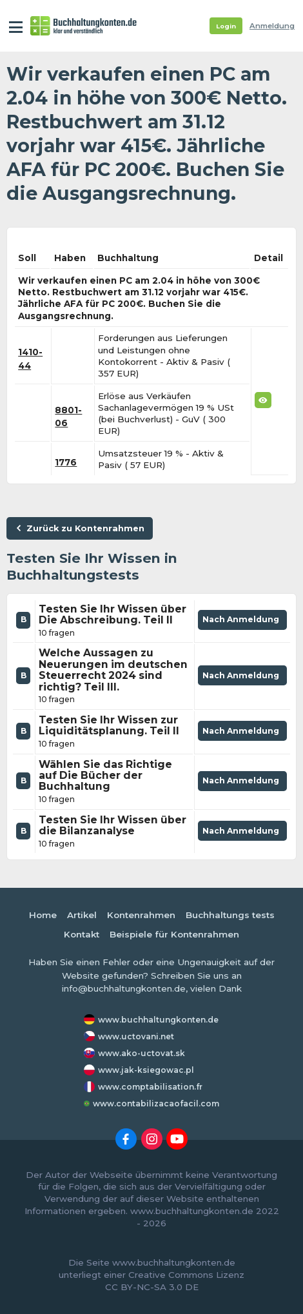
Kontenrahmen (141, 915)
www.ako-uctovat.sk (141, 1053)
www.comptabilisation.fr (150, 1087)
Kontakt (81, 934)
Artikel (82, 915)
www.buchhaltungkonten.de (158, 1020)
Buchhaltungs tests (230, 915)
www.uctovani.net (136, 1036)
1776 (66, 462)
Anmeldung (272, 25)
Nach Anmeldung (242, 622)
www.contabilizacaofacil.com (156, 1103)
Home (43, 915)
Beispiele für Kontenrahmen (174, 934)
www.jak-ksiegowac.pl (146, 1070)
